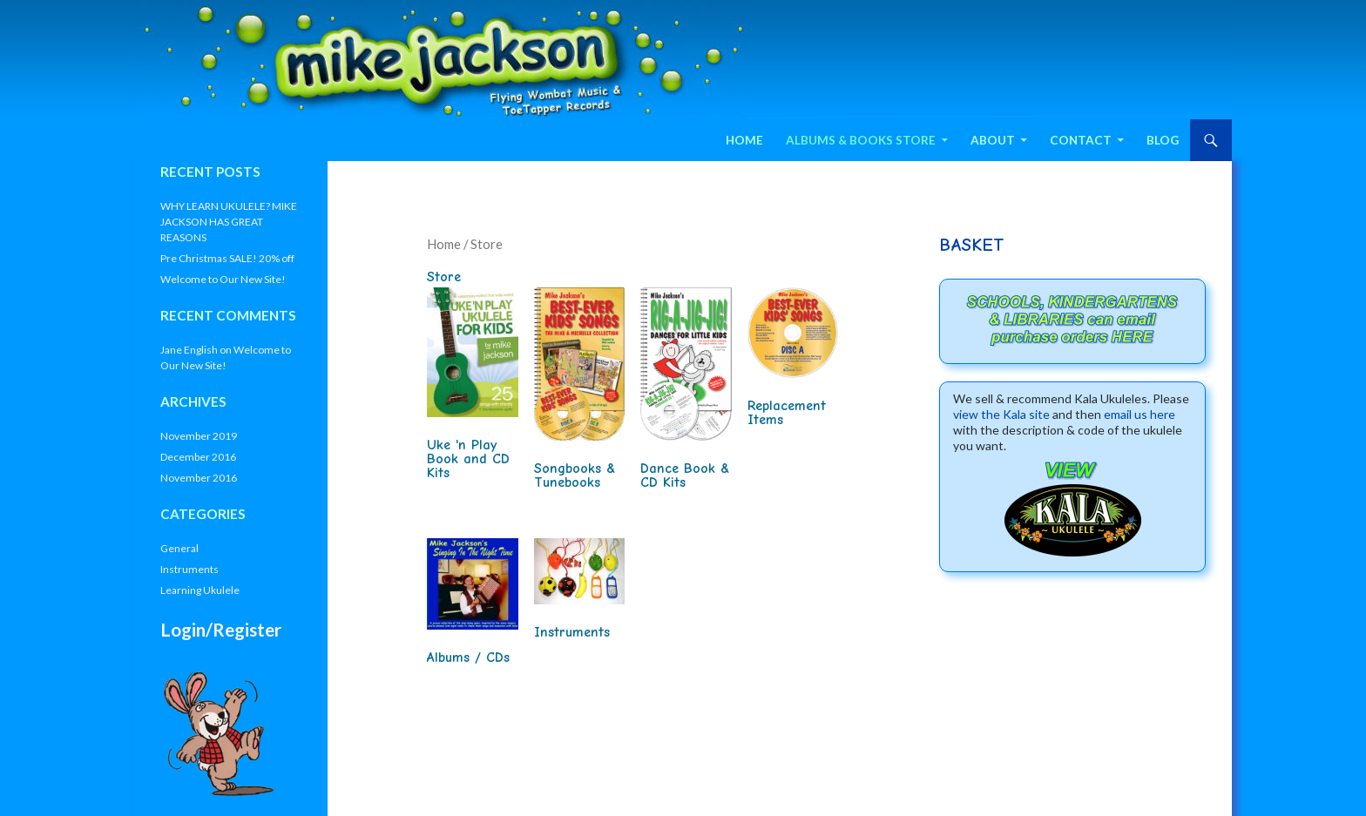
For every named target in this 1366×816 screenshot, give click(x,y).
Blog (1162, 140)
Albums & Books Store (861, 140)
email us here (1139, 414)
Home (744, 140)
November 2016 (198, 477)
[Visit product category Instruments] (580, 592)
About (992, 140)
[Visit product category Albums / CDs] (472, 604)
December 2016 (198, 456)
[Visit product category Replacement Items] (793, 361)
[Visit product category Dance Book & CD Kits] (686, 391)
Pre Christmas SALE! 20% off (227, 258)
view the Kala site (1001, 414)
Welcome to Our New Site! (223, 279)
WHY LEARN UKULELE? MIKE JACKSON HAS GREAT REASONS (228, 221)
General (179, 548)
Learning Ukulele (200, 590)
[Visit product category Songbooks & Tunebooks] (580, 391)
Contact (1081, 140)
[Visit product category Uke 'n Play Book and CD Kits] (472, 387)
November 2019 (198, 435)
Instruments (189, 569)
